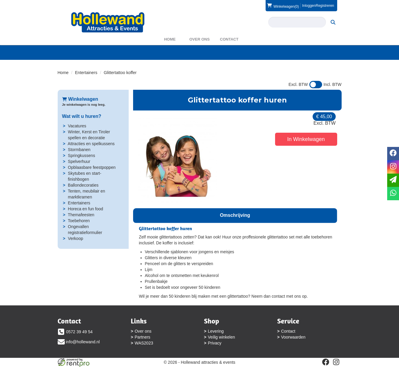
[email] (393, 180)
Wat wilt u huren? (81, 116)
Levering (216, 331)
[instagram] (336, 362)
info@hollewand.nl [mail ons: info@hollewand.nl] (83, 341)
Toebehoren (79, 220)
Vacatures (77, 126)
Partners (142, 337)
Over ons (199, 39)
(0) (283, 5)
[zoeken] (333, 22)
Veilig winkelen (221, 337)
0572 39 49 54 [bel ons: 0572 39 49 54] (79, 331)
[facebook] (325, 362)
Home (170, 39)
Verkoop (75, 238)
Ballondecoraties (83, 185)
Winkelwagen (80, 99)
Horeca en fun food (85, 208)
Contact (229, 39)
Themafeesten (81, 214)
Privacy (215, 343)
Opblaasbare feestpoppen (92, 167)
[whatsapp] (393, 193)
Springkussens (81, 155)
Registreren (325, 5)
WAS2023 (144, 343)
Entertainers (86, 72)
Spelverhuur (79, 161)
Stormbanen (79, 149)
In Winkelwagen (306, 139)
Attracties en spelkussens (91, 143)
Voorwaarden (293, 337)
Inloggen (309, 5)
